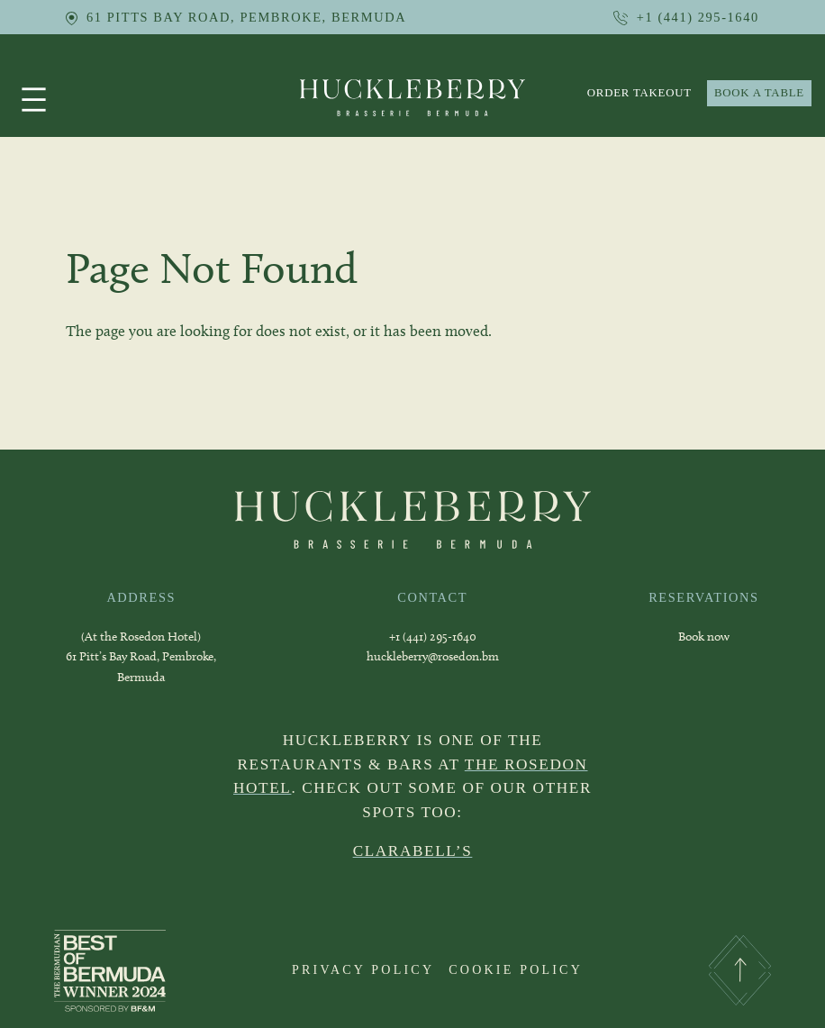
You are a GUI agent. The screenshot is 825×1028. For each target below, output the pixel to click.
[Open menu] (34, 99)
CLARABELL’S (413, 851)
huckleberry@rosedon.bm (433, 656)
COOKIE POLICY (516, 969)
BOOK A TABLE (759, 92)
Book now (704, 636)
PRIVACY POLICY (363, 969)
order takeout (639, 92)
